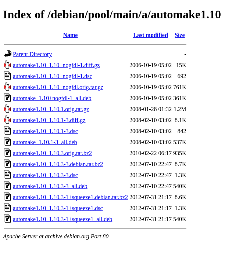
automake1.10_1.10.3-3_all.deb (50, 186)
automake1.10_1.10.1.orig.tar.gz (51, 109)
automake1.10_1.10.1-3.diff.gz (49, 120)
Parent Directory (32, 54)
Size (180, 35)
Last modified (150, 35)
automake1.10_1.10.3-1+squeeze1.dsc (58, 208)
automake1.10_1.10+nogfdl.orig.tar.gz (58, 87)
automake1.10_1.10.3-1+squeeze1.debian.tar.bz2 (70, 197)
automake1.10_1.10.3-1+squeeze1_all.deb (62, 219)
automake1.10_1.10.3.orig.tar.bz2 (52, 153)
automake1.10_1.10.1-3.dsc (45, 131)
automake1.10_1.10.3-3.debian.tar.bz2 (58, 164)
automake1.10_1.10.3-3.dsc (45, 175)
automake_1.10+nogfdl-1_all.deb (52, 98)
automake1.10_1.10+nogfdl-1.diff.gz (56, 65)
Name (70, 35)
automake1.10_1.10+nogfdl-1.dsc (52, 76)
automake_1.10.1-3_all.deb (45, 142)
